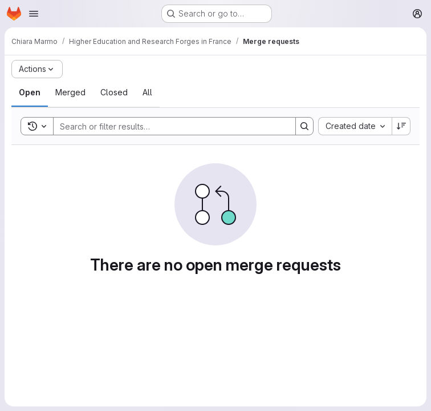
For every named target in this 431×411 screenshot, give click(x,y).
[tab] (29, 92)
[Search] (169, 126)
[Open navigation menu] (34, 14)
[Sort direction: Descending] (401, 126)
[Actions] (37, 69)
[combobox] (355, 126)
